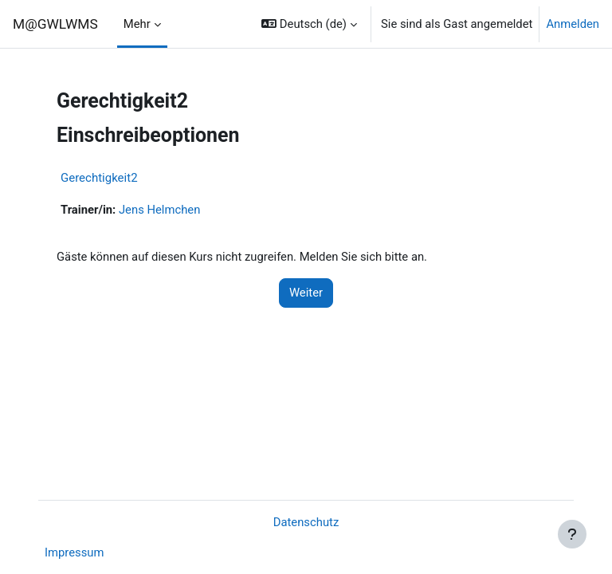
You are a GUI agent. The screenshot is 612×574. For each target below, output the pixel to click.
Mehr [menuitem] (137, 24)
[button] (309, 24)
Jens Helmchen (159, 209)
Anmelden (572, 24)
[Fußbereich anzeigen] (572, 534)
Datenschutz (306, 522)
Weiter (306, 292)
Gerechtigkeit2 (99, 178)
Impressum (74, 552)
